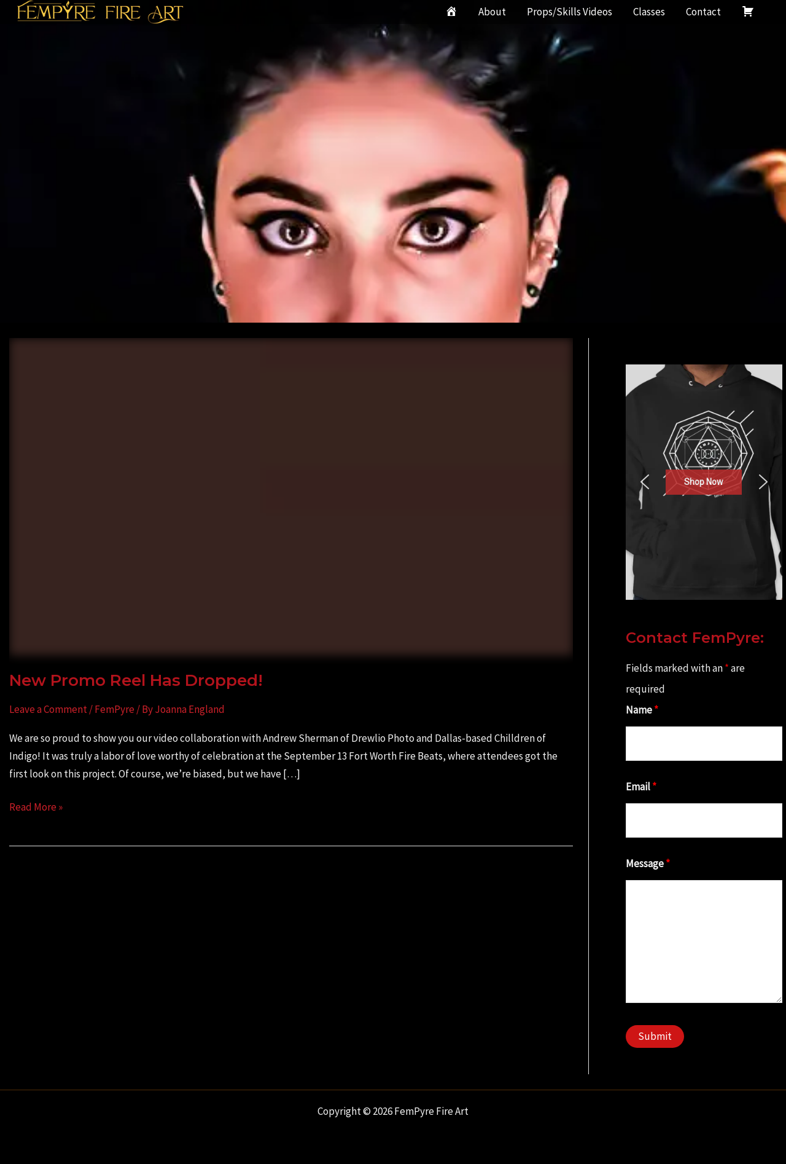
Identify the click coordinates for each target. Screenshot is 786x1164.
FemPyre (114, 709)
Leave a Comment (48, 709)
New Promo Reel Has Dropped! (136, 680)
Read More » (36, 807)
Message (648, 863)
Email (641, 786)
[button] (645, 482)
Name (642, 710)
